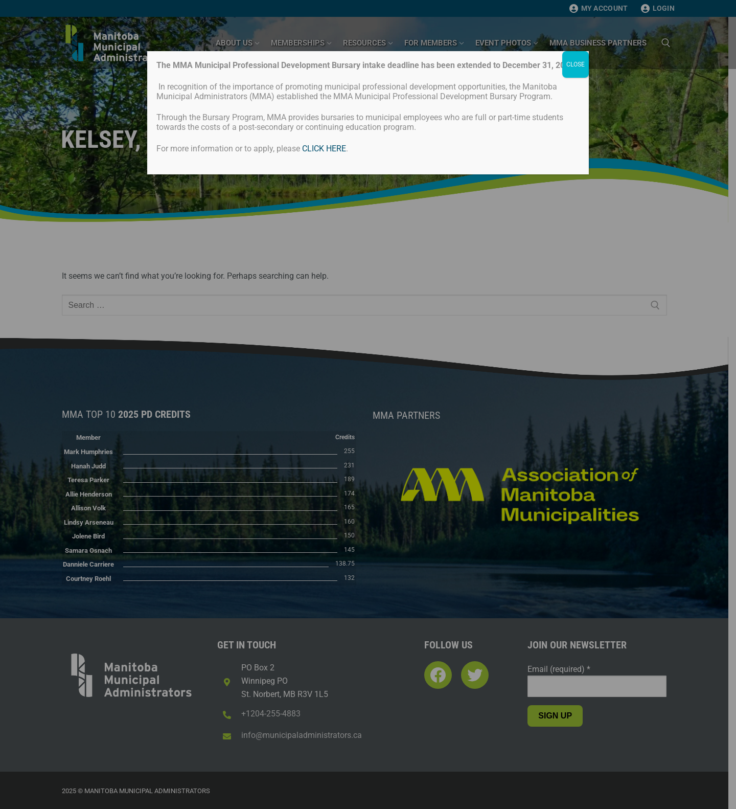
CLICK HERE (324, 148)
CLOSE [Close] (575, 64)
